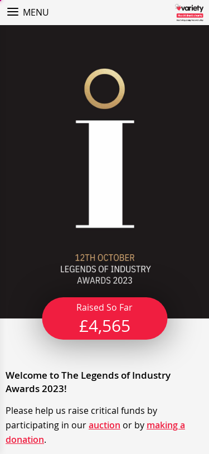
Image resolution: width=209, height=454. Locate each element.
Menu (36, 12)
